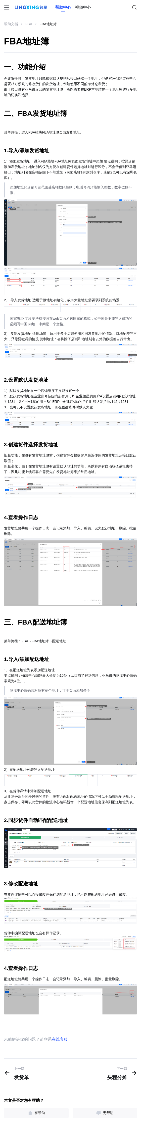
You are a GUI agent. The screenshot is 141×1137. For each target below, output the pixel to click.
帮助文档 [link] (11, 24)
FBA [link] (28, 24)
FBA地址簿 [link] (48, 24)
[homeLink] (63, 7)
